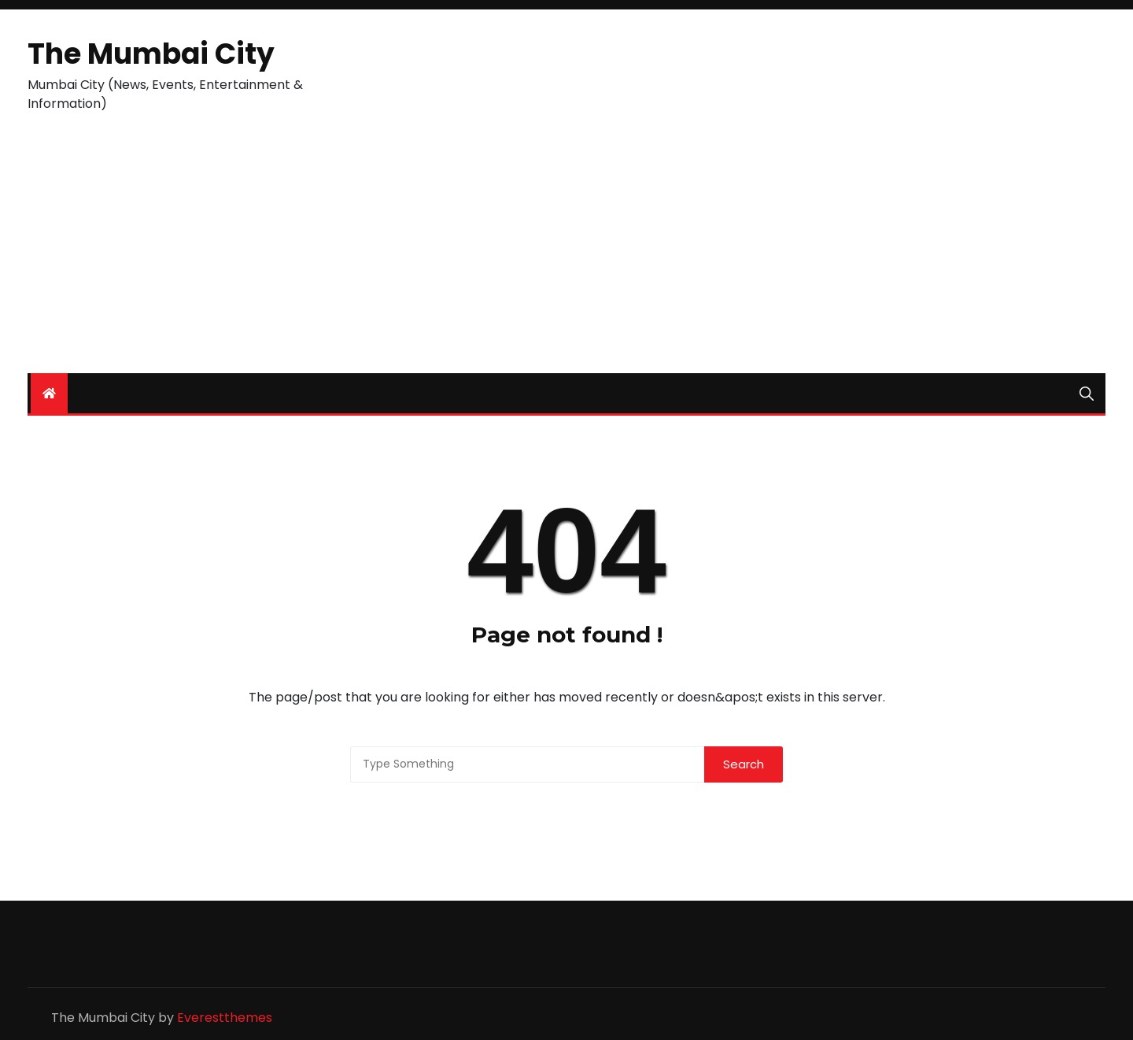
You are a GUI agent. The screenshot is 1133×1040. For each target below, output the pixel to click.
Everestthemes (224, 1018)
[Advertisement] (566, 255)
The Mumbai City (151, 54)
